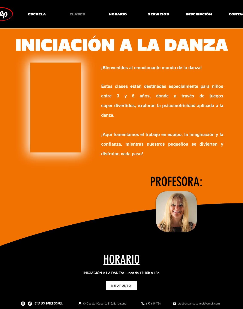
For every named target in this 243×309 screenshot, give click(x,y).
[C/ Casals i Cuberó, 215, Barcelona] (102, 303)
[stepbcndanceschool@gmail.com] (196, 303)
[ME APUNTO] (121, 285)
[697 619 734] (150, 303)
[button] (158, 14)
